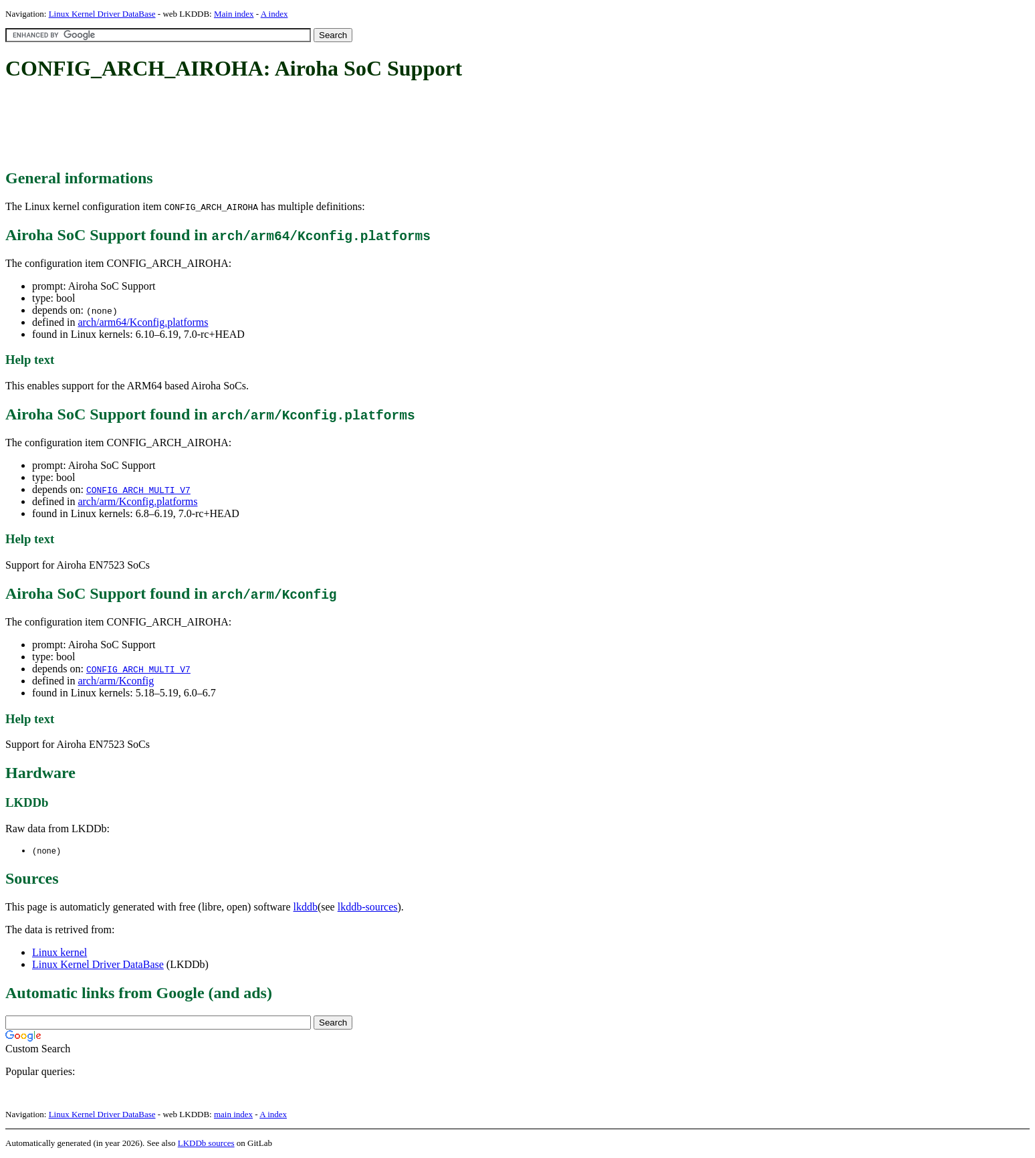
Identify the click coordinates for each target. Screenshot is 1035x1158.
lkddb (306, 907)
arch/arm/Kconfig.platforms (137, 501)
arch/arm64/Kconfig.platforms (143, 322)
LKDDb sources (206, 1144)
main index (233, 1115)
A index (274, 14)
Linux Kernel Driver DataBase (102, 14)
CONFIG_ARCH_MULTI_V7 (138, 490)
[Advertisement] (248, 126)
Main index (234, 14)
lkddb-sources (368, 907)
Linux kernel (59, 953)
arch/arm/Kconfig (116, 680)
